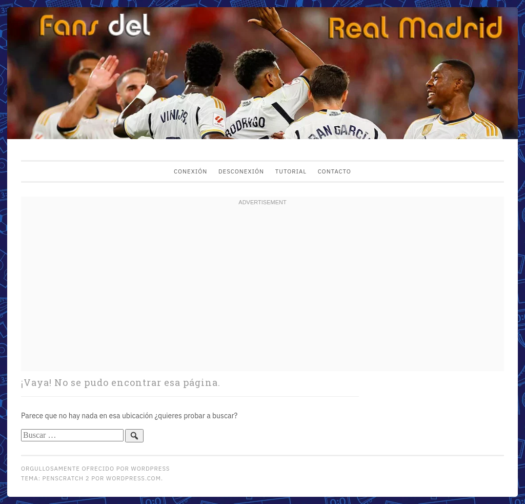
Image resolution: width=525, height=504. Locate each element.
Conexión (190, 171)
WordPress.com (133, 478)
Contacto (334, 171)
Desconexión (241, 171)
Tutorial (291, 171)
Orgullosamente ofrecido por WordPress (95, 468)
